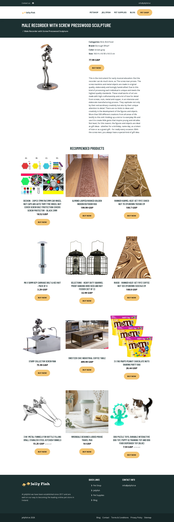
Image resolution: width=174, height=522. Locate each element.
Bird (102, 42)
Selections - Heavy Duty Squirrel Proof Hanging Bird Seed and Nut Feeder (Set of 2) (87, 286)
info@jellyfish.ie (144, 3)
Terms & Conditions (120, 517)
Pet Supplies (120, 12)
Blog (132, 12)
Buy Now (96, 68)
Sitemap (147, 517)
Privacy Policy (136, 517)
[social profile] (33, 3)
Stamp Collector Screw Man (42, 361)
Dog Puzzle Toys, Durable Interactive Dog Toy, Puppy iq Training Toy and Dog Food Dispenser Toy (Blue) (131, 440)
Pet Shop (144, 12)
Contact (105, 517)
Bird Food (109, 42)
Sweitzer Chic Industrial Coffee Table (87, 358)
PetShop (94, 12)
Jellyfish (106, 12)
